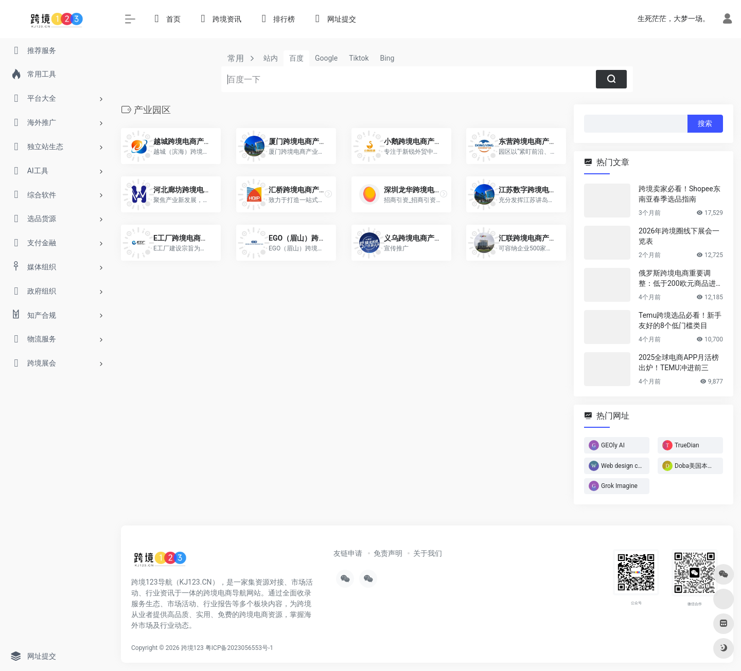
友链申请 (347, 553)
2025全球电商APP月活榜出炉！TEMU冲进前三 (679, 362)
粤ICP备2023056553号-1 (239, 647)
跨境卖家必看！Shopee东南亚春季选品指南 (679, 194)
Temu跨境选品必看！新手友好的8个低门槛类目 (680, 320)
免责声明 (388, 553)
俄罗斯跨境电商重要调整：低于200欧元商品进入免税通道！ (681, 278)
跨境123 (192, 647)
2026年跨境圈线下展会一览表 (679, 236)
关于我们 (427, 553)
